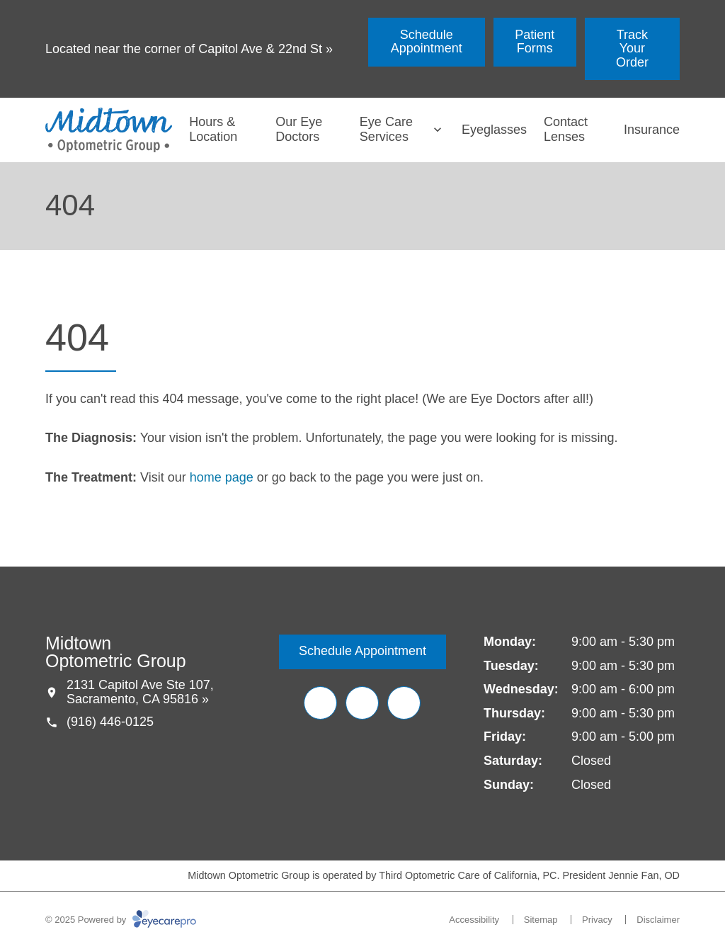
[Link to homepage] (108, 130)
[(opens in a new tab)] (320, 703)
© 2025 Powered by (120, 919)
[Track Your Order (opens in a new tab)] (632, 49)
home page (221, 477)
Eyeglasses (494, 130)
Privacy (597, 919)
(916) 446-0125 (110, 722)
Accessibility (474, 919)
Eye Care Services (386, 129)
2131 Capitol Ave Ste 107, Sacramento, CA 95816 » (140, 692)
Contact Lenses (566, 129)
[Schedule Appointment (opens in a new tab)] (426, 42)
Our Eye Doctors (298, 129)
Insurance (652, 130)
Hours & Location (213, 129)
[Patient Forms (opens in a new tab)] (534, 42)
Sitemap (541, 919)
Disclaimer (658, 919)
